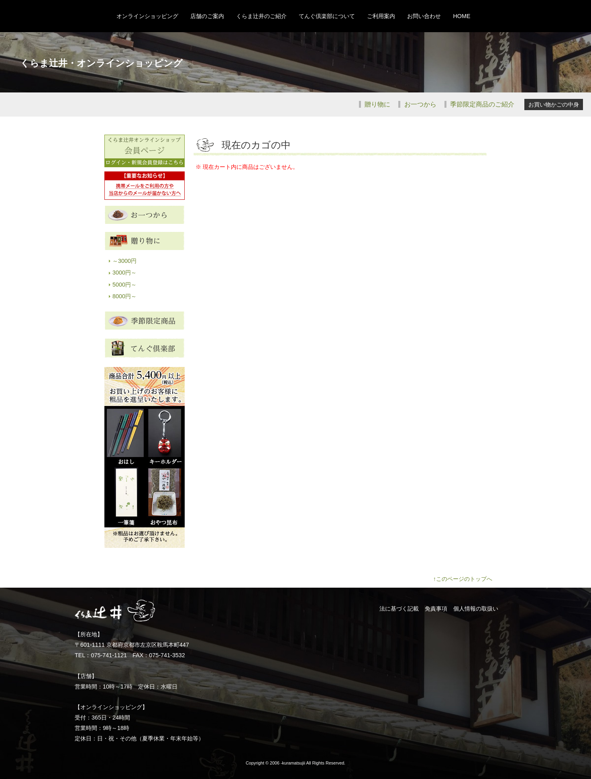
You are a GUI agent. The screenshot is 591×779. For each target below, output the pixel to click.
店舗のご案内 (207, 16)
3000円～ (124, 272)
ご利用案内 (381, 16)
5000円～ (124, 284)
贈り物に (376, 104)
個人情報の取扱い (475, 608)
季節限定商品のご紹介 (481, 104)
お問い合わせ (424, 16)
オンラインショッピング (147, 16)
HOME (461, 16)
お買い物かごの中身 (553, 104)
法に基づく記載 (399, 608)
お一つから (419, 104)
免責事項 (436, 608)
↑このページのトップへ (462, 579)
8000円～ (124, 296)
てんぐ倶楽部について (327, 16)
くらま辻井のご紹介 (261, 16)
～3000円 (124, 261)
